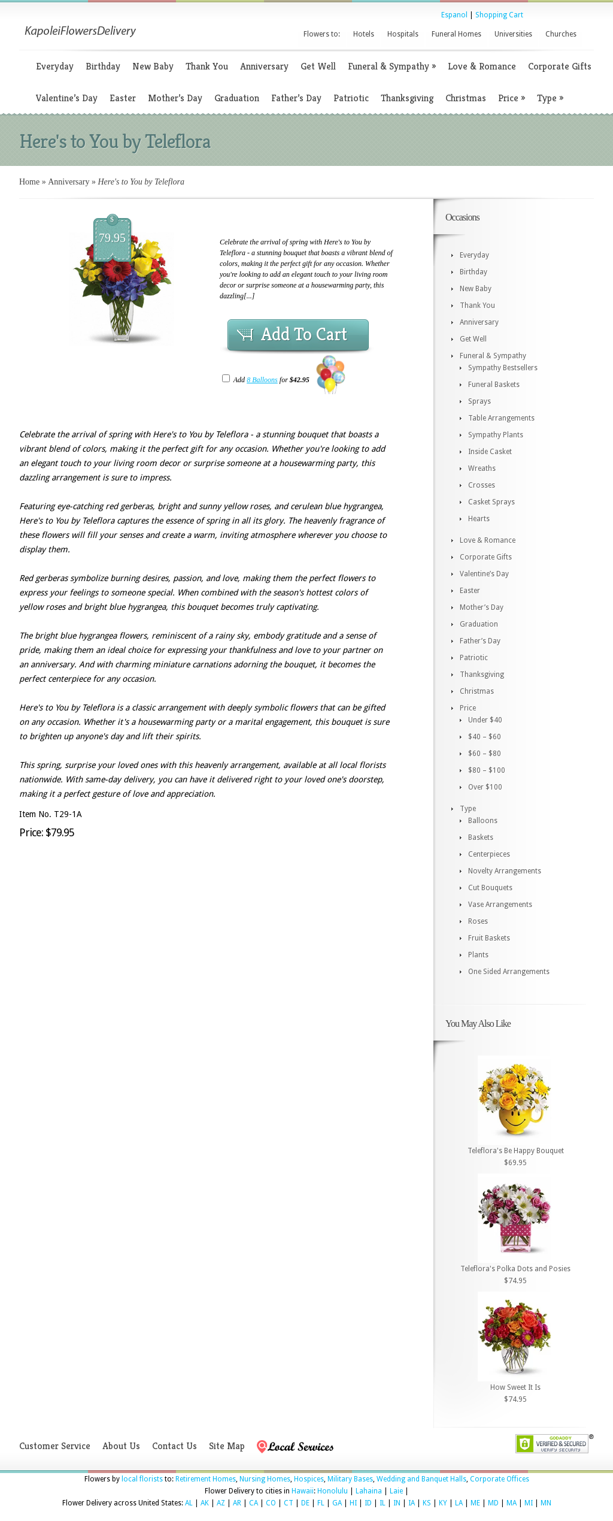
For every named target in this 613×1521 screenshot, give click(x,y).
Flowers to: (322, 34)
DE (305, 1503)
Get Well (318, 66)
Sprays (479, 401)
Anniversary (264, 66)
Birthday (103, 66)
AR (237, 1503)
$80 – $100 (486, 770)
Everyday (55, 66)
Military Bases (350, 1479)
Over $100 (485, 787)
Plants (478, 955)
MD (493, 1503)
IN (396, 1503)
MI (528, 1503)
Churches (560, 34)
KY (443, 1503)
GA (337, 1503)
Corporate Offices (499, 1479)
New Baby (153, 66)
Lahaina (369, 1491)
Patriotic (351, 98)
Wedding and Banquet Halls (421, 1479)
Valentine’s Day (67, 98)
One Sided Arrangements (509, 971)
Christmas (465, 98)
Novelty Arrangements (504, 871)
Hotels (363, 34)
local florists (142, 1479)
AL (189, 1503)
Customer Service (54, 1446)
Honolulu (332, 1491)
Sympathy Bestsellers (503, 368)
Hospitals (402, 34)
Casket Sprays (491, 502)
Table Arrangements (501, 418)
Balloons (482, 821)
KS (427, 1503)
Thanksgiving (407, 98)
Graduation (236, 98)
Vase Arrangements (500, 904)
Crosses (481, 485)
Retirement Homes (205, 1479)
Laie (396, 1491)
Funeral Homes (456, 34)
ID (368, 1503)
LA (459, 1503)
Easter (123, 98)
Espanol (454, 15)
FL (320, 1503)
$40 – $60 (484, 737)
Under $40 (485, 720)
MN (546, 1503)
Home (29, 181)
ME (475, 1503)
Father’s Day (296, 98)
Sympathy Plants (495, 435)
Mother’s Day (175, 98)
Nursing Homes (264, 1479)
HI (353, 1503)
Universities (513, 34)
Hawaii (303, 1491)
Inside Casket (490, 451)
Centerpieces (489, 854)
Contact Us (174, 1446)
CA (253, 1503)
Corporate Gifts (559, 66)
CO (271, 1503)
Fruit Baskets (489, 938)
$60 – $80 (484, 753)
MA (511, 1503)
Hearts (479, 519)
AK (205, 1503)
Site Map (227, 1446)
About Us (121, 1446)
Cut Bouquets (490, 888)
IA (411, 1503)
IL (383, 1503)
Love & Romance (482, 66)
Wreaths (482, 468)
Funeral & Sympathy (392, 66)
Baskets (480, 837)
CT (288, 1503)
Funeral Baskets (494, 384)
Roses (478, 921)
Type (550, 98)
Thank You (207, 66)
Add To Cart (304, 334)
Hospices (309, 1479)
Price (511, 98)
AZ (221, 1503)
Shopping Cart (499, 15)
